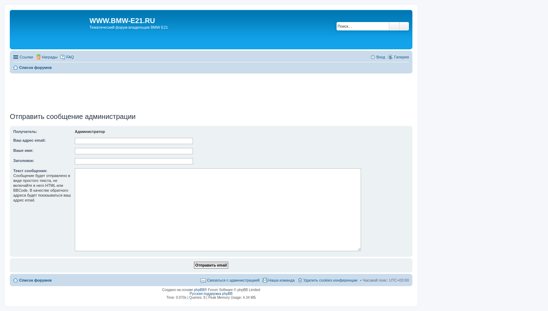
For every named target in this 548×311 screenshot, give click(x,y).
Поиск (394, 26)
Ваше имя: (23, 150)
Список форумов (35, 280)
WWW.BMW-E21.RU (122, 20)
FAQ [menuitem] (70, 57)
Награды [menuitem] (50, 57)
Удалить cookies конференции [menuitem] (330, 280)
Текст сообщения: (30, 171)
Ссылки (26, 57)
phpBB (199, 290)
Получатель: (25, 131)
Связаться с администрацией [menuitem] (233, 280)
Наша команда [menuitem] (281, 280)
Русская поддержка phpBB (210, 294)
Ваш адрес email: (29, 140)
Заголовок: (23, 160)
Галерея (401, 57)
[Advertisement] (211, 90)
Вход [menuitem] (380, 57)
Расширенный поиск (404, 26)
